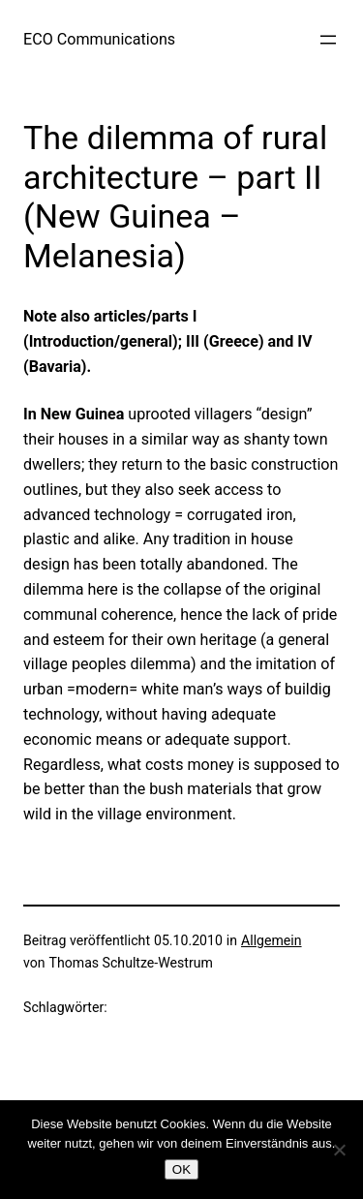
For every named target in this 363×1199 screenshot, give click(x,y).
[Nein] (338, 1149)
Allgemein (271, 940)
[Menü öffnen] (328, 39)
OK (181, 1169)
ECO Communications (99, 39)
